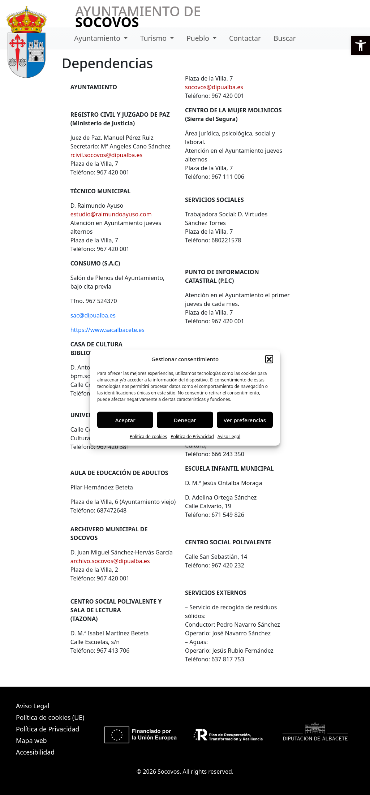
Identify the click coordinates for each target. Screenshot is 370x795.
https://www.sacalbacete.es (107, 330)
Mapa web (31, 740)
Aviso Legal (229, 436)
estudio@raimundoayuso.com (111, 214)
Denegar (185, 419)
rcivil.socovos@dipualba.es (106, 155)
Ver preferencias (245, 419)
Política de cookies (148, 436)
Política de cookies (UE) (50, 717)
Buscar (285, 38)
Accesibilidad (35, 752)
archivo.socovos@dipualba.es (110, 561)
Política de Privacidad (192, 436)
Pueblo (198, 38)
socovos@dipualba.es (214, 87)
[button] (360, 45)
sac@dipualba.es (93, 315)
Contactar (245, 38)
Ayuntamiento (98, 38)
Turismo (154, 38)
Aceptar (125, 419)
